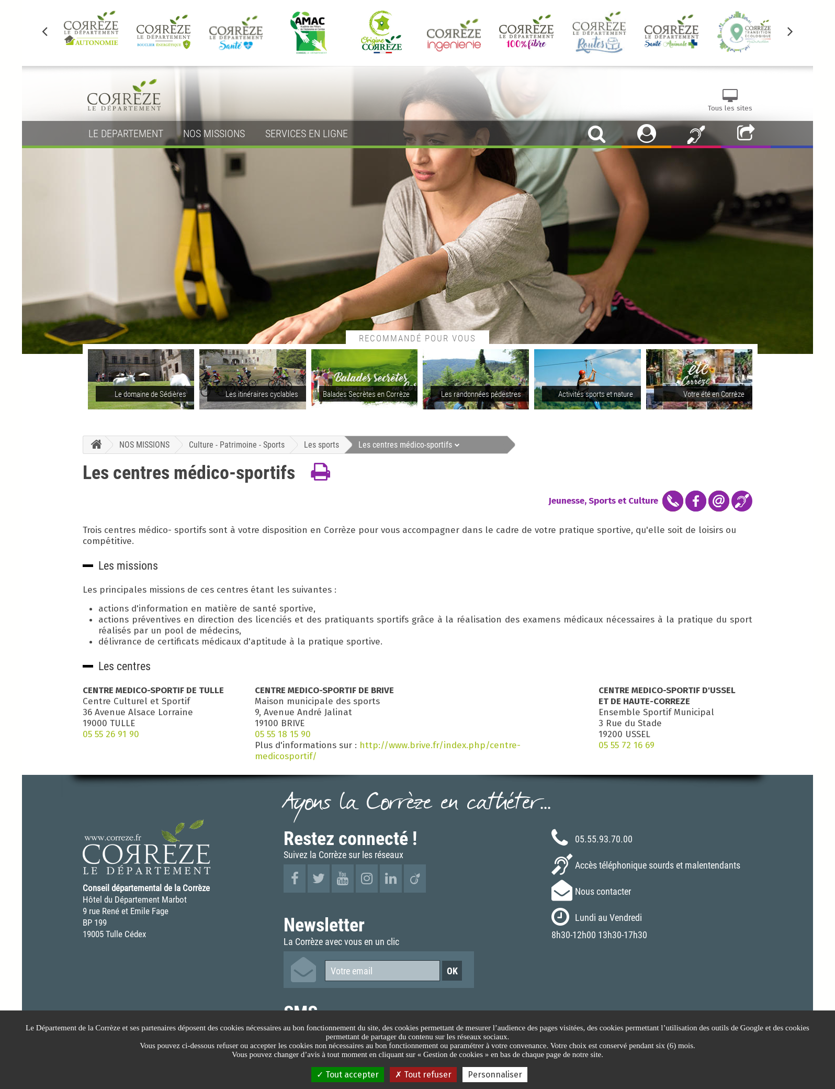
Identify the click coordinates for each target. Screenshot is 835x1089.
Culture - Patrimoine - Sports (237, 444)
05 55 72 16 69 (627, 745)
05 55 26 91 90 (111, 734)
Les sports (321, 444)
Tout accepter (348, 1075)
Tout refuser (423, 1075)
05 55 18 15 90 (283, 734)
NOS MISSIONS (144, 444)
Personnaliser (495, 1075)
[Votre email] (382, 970)
